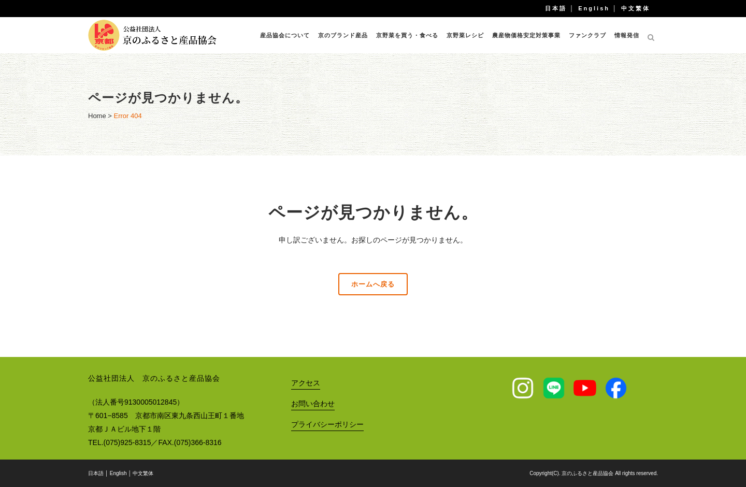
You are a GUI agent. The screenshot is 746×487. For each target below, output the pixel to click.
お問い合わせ (313, 403)
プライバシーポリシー (327, 424)
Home (97, 116)
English (594, 8)
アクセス (305, 383)
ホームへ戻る (373, 284)
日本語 (556, 8)
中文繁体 (635, 8)
